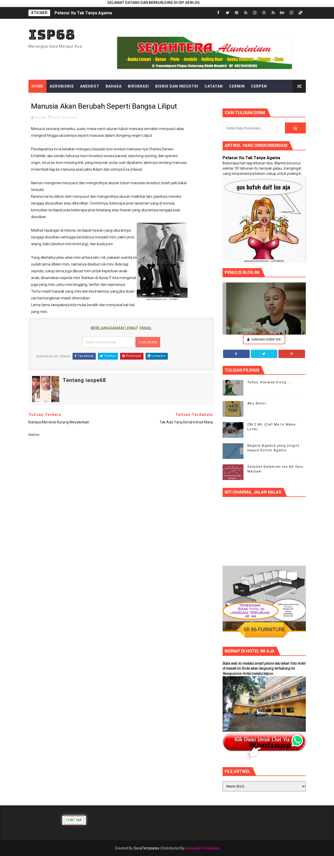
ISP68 (51, 35)
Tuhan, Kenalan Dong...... (270, 382)
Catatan (214, 86)
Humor (72, 117)
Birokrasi (138, 86)
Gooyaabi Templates (202, 848)
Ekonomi (90, 99)
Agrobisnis (62, 86)
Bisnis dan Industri (176, 86)
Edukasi (66, 99)
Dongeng (41, 99)
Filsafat (115, 99)
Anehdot (89, 86)
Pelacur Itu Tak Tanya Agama (83, 12)
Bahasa (114, 86)
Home (37, 86)
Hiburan (181, 99)
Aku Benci (256, 403)
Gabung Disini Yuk (264, 339)
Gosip (159, 99)
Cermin (237, 86)
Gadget (138, 99)
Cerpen (259, 86)
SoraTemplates (146, 848)
